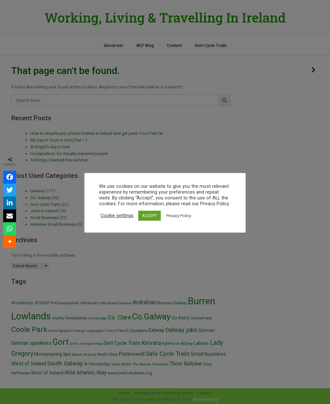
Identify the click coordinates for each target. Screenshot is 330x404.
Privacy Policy (178, 215)
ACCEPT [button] (149, 215)
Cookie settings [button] (117, 215)
